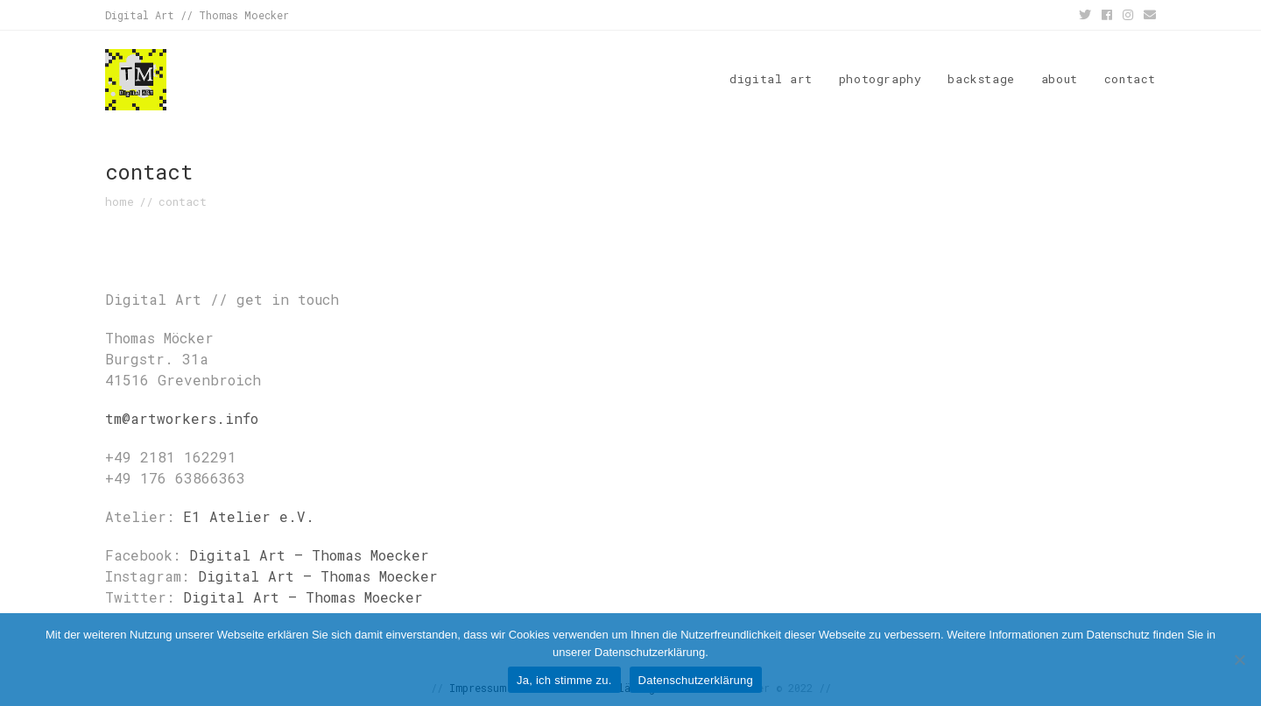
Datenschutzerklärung (695, 680)
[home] (119, 201)
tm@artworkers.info (181, 418)
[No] (1239, 659)
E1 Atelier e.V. (248, 516)
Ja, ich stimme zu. (564, 680)
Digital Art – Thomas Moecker (309, 555)
